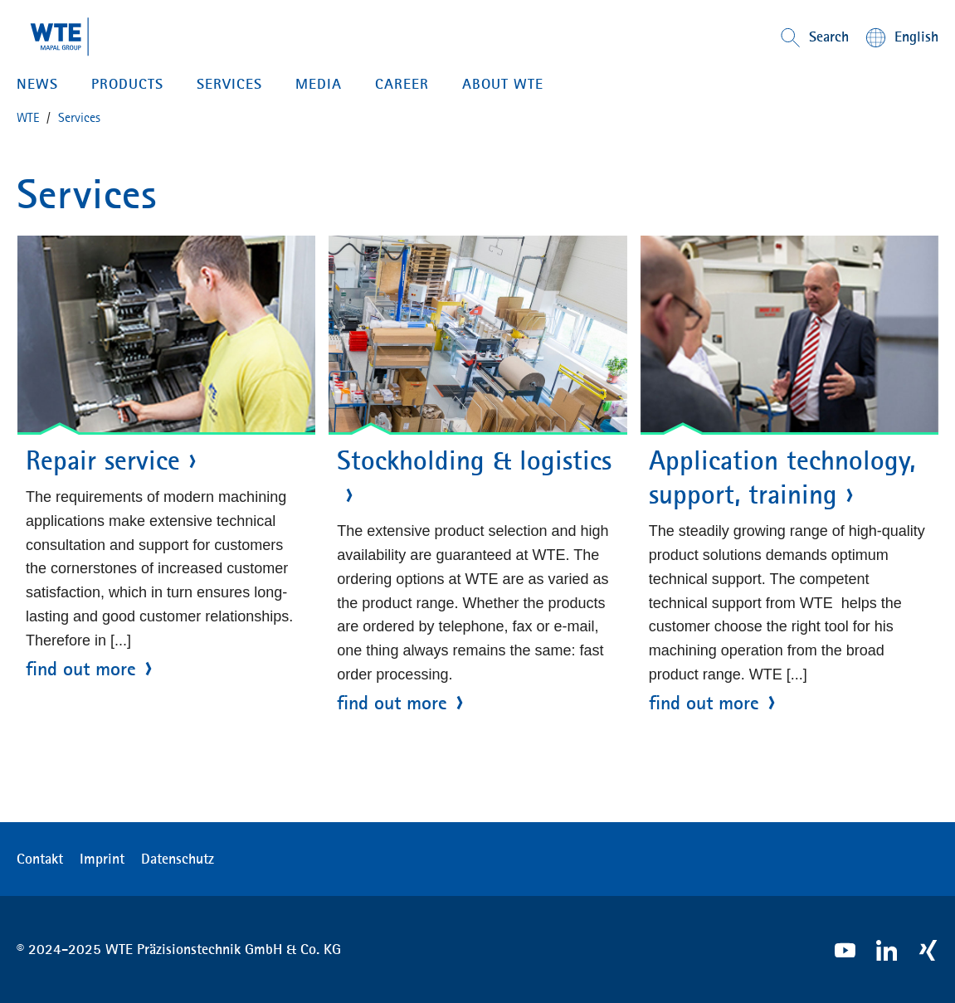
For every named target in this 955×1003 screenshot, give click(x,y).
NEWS (37, 84)
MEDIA (318, 84)
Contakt (40, 859)
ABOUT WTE (502, 84)
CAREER (402, 84)
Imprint (102, 859)
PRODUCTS (127, 84)
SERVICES (229, 84)
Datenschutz (177, 859)
